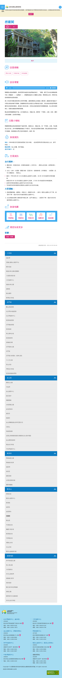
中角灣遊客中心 (9, 654)
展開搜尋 (60, 7)
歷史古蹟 (8, 73)
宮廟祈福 (16, 73)
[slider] (29, 87)
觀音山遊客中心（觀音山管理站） (43, 643)
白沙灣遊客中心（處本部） (12, 619)
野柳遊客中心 (37, 631)
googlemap (23, 623)
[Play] (7, 88)
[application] (31, 88)
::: (5, 253)
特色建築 (24, 73)
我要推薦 (7, 26)
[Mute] (50, 88)
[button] (31, 61)
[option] (31, 43)
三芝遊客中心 (37, 619)
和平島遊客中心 (9, 643)
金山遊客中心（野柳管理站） (13, 631)
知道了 (31, 14)
